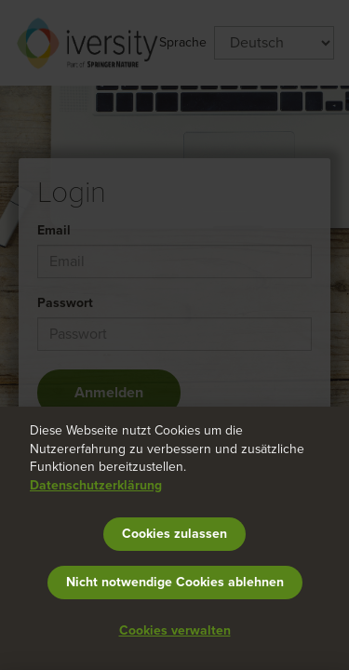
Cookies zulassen (174, 534)
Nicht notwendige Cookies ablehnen (175, 582)
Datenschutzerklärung (96, 485)
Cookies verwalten (175, 630)
